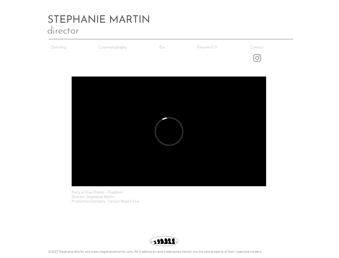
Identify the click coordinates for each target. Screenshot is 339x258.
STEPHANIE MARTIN (98, 20)
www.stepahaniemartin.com (112, 252)
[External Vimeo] (169, 131)
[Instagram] (257, 58)
